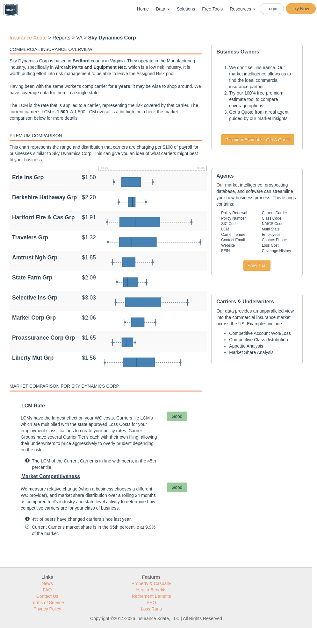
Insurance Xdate (28, 37)
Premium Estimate (243, 139)
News (47, 583)
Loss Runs (151, 608)
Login (271, 8)
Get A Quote (278, 139)
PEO (151, 602)
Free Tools (212, 8)
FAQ (47, 589)
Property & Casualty (151, 583)
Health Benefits (151, 589)
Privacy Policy (47, 608)
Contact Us (47, 596)
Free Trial (257, 265)
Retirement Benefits (151, 596)
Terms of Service (47, 602)
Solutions (186, 8)
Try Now (300, 8)
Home (143, 8)
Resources (243, 8)
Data (162, 8)
